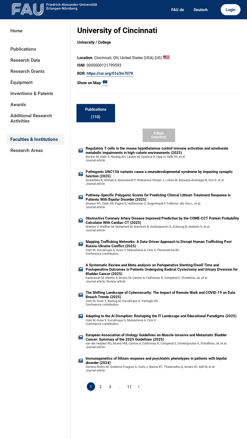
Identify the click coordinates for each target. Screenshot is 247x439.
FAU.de (177, 9)
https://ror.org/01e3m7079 (110, 73)
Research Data (25, 60)
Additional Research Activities (31, 118)
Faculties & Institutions (34, 139)
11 (129, 386)
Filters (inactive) (158, 135)
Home (16, 31)
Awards (18, 104)
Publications (23, 49)
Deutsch (201, 9)
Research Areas (26, 150)
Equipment (21, 82)
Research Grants (27, 71)
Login (230, 9)
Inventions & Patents (31, 93)
